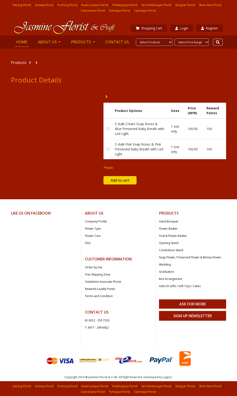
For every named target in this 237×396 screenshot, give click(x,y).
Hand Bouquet (168, 221)
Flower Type (93, 229)
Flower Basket (168, 229)
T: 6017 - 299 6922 (97, 327)
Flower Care (93, 236)
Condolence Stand (171, 250)
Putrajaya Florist (119, 11)
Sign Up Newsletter (192, 315)
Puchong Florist (67, 5)
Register (209, 28)
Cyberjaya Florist (145, 11)
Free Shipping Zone (97, 274)
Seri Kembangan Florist (156, 5)
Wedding (165, 264)
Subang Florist (21, 5)
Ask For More (192, 304)
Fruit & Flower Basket (173, 236)
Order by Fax (93, 267)
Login (181, 28)
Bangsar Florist (185, 5)
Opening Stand (168, 243)
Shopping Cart (149, 28)
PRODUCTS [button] (81, 41)
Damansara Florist (93, 11)
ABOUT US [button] (48, 41)
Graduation (166, 272)
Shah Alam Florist (210, 5)
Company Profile (96, 221)
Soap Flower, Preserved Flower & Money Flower (190, 257)
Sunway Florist (44, 5)
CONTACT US (117, 41)
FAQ (87, 243)
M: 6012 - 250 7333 (97, 320)
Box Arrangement (170, 279)
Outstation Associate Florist (103, 282)
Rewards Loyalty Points (100, 289)
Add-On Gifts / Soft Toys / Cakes (180, 286)
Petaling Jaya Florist (124, 5)
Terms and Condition (99, 296)
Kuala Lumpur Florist (94, 5)
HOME (22, 41)
